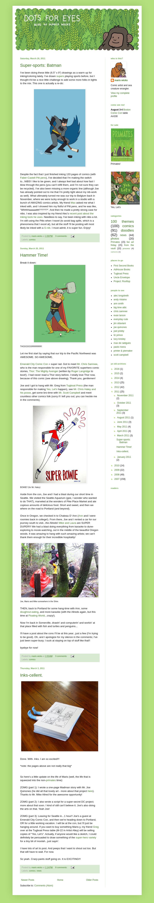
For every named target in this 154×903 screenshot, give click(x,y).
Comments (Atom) (43, 885)
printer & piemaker (123, 350)
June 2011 (122, 422)
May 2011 (122, 426)
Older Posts (92, 880)
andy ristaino (120, 299)
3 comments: (61, 236)
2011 (117, 391)
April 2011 (122, 431)
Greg (96, 826)
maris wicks (121, 80)
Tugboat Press (74, 385)
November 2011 (125, 395)
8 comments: (61, 867)
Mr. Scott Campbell (69, 392)
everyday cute (121, 319)
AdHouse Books (122, 269)
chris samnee (120, 311)
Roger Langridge (80, 371)
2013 (117, 382)
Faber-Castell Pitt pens (33, 177)
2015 (117, 373)
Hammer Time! (34, 255)
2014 (117, 378)
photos (115, 238)
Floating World (37, 615)
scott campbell (121, 354)
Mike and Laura (67, 522)
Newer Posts (27, 880)
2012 (117, 387)
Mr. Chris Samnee (87, 364)
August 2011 (124, 417)
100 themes (122, 221)
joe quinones (120, 327)
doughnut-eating (29, 611)
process (126, 248)
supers (60, 76)
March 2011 (123, 435)
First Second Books (124, 265)
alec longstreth (121, 295)
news (39, 871)
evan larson (120, 315)
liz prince (118, 335)
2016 (117, 369)
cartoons (114, 252)
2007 (117, 479)
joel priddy (119, 331)
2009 (117, 470)
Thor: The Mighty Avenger (43, 371)
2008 (117, 474)
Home (60, 880)
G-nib (47, 227)
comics (32, 239)
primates (51, 780)
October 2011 (124, 402)
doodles (127, 230)
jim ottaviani (120, 323)
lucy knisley (119, 339)
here (90, 791)
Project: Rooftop (122, 281)
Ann (80, 515)
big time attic (120, 307)
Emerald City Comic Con (34, 364)
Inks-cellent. (31, 675)
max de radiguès (122, 343)
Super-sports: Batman (40, 65)
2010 (117, 465)
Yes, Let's (51, 389)
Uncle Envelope (122, 277)
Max (73, 202)
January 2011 (124, 457)
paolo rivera (120, 347)
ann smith (119, 303)
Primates (115, 242)
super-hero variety (86, 837)
